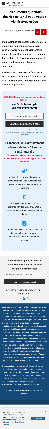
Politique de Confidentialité (16, 420)
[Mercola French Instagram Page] (24, 298)
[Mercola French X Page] (28, 298)
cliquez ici (6, 369)
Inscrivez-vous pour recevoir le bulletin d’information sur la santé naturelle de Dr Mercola (24, 264)
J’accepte (38, 419)
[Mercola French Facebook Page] (20, 298)
